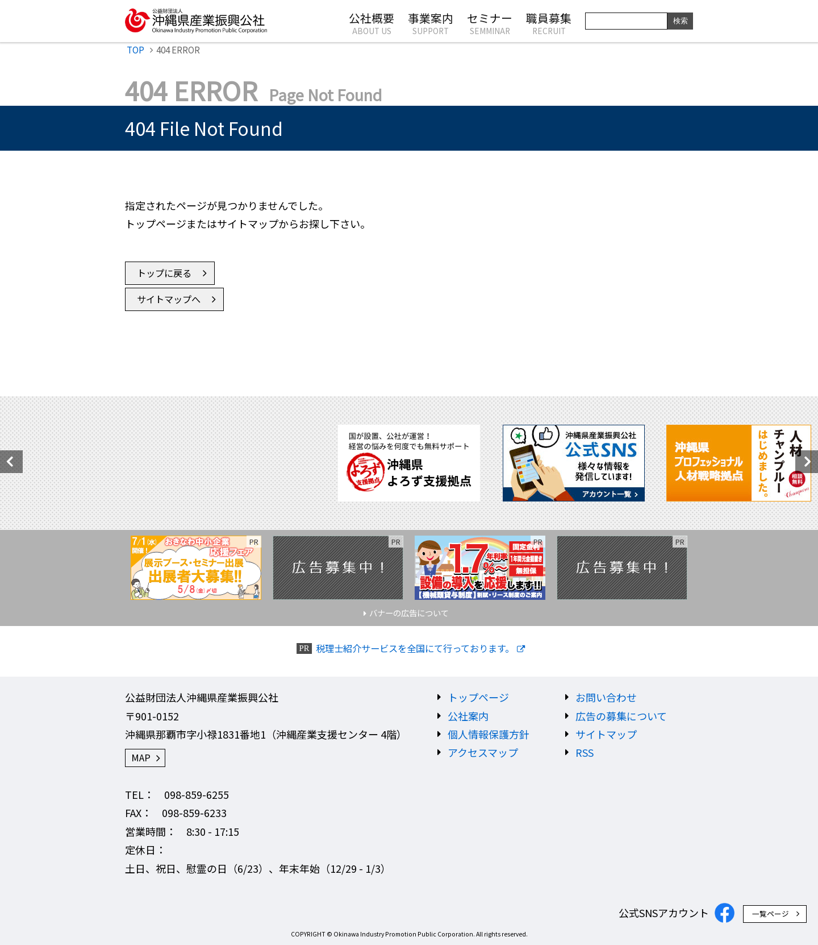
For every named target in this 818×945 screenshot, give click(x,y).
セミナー (489, 23)
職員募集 (548, 23)
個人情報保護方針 (488, 734)
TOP (135, 49)
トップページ (478, 697)
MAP (141, 757)
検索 (680, 20)
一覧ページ (770, 913)
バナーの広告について (409, 613)
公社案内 (468, 715)
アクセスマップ (483, 752)
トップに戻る (164, 273)
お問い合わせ (606, 697)
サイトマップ (606, 734)
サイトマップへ (169, 299)
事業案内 (430, 23)
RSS (584, 752)
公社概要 (371, 23)
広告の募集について (621, 715)
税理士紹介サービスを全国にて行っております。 (415, 648)
